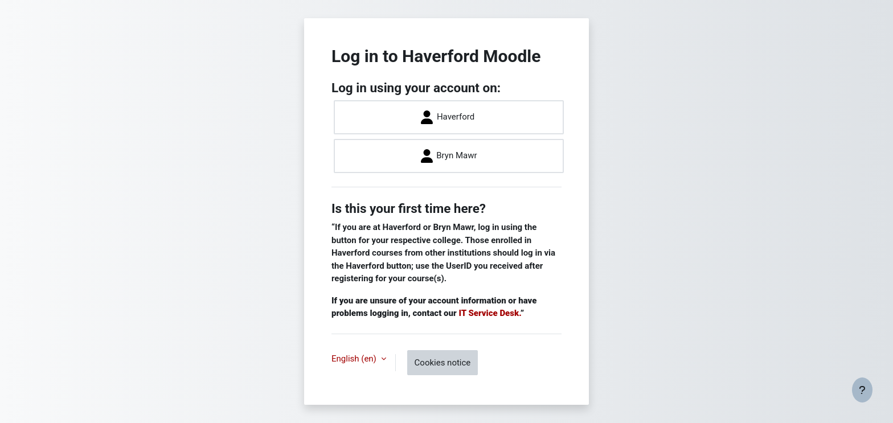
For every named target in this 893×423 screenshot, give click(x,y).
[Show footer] (862, 390)
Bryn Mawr (449, 156)
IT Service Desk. (489, 313)
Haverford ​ (449, 117)
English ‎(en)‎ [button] (355, 359)
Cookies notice (443, 363)
